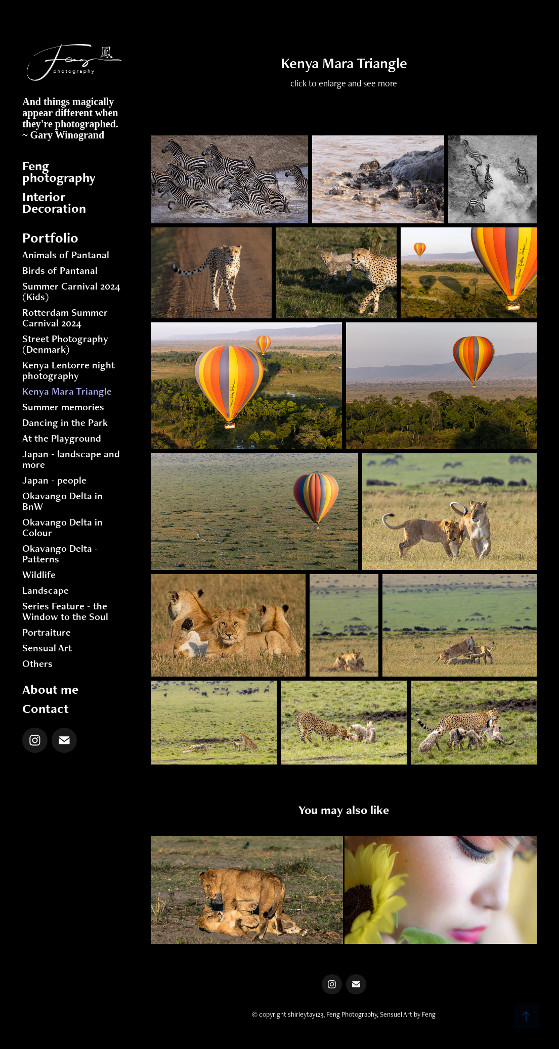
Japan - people (54, 480)
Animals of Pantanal (65, 254)
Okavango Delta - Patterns (60, 553)
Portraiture (46, 632)
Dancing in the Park (65, 422)
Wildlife (39, 574)
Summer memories (63, 406)
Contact (45, 708)
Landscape (45, 590)
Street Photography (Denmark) (65, 344)
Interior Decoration (54, 202)
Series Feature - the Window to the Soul (65, 611)
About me (50, 689)
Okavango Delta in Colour (62, 527)
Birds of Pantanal (60, 270)
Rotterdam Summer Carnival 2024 (65, 317)
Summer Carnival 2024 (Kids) (71, 291)
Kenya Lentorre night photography (68, 370)
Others (37, 663)
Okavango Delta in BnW (62, 501)
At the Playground (61, 438)
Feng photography (59, 171)
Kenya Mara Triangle (67, 391)
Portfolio (50, 237)
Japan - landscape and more (71, 459)
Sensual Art (47, 647)
